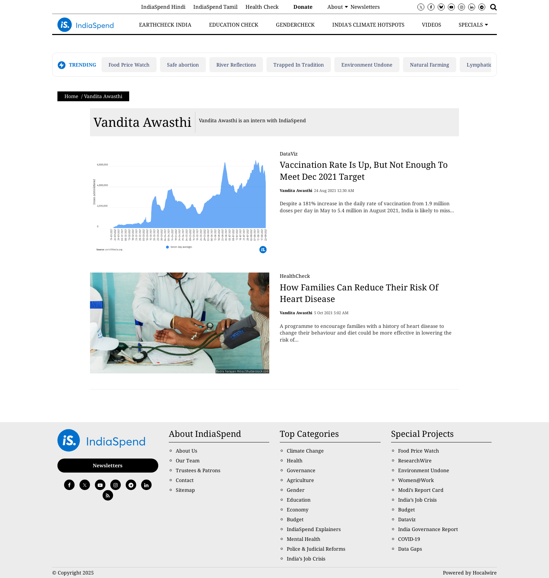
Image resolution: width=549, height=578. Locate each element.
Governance (301, 470)
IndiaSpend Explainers (314, 529)
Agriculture (300, 480)
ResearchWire (415, 460)
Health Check (262, 6)
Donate (303, 6)
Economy (297, 509)
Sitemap (185, 490)
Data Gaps (410, 548)
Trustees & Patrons (198, 470)
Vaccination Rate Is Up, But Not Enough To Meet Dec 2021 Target (364, 170)
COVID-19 (409, 539)
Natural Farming (429, 64)
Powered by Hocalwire (470, 572)
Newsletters (365, 6)
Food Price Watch (129, 64)
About (335, 6)
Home (71, 96)
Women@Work (416, 480)
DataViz (289, 153)
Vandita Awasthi (142, 122)
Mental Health (303, 539)
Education (299, 499)
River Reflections (236, 64)
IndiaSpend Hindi (163, 6)
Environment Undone (366, 64)
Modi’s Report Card (421, 490)
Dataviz (407, 519)
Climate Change (305, 450)
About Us (186, 450)
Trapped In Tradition (298, 64)
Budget (295, 519)
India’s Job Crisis (306, 558)
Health (295, 460)
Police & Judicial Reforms (316, 548)
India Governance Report (428, 529)
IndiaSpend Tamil (215, 6)
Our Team (188, 460)
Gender (296, 490)
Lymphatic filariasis (490, 64)
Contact (185, 480)
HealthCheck (295, 276)
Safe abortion (183, 64)
